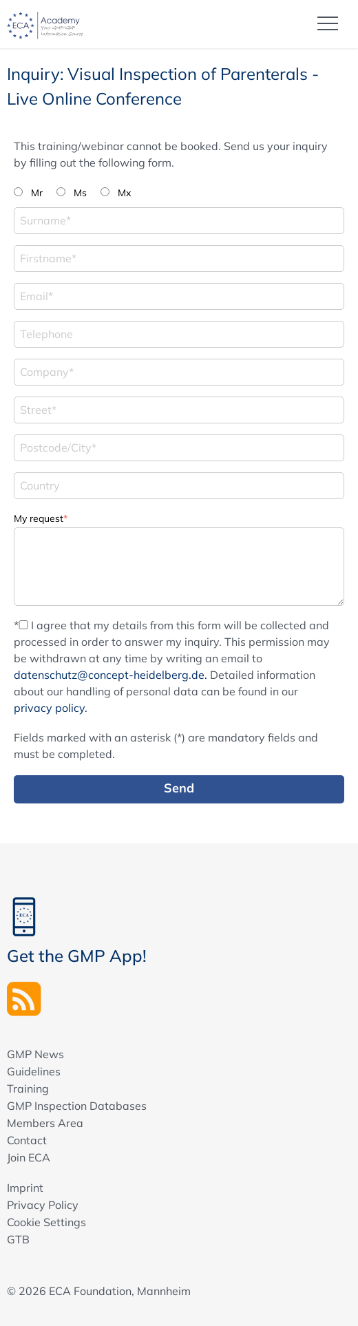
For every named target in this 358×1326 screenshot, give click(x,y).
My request (40, 517)
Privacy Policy (42, 1205)
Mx (124, 193)
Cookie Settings (46, 1222)
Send (179, 788)
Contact (27, 1140)
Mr (37, 193)
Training (28, 1088)
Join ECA (28, 1157)
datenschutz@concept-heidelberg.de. (110, 675)
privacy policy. (50, 708)
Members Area (45, 1123)
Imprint (25, 1188)
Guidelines (34, 1071)
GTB (18, 1239)
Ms (80, 193)
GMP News (35, 1054)
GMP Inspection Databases (77, 1106)
